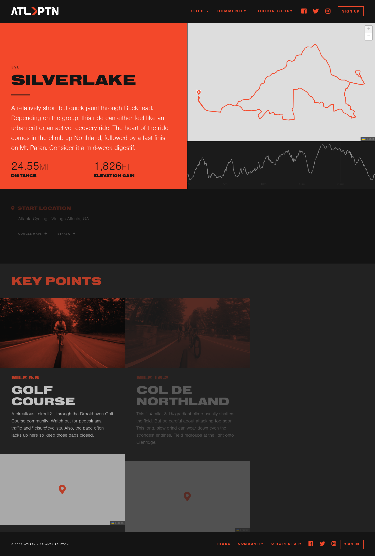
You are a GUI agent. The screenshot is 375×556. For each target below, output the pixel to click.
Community (232, 11)
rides (223, 544)
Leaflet (368, 139)
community (251, 544)
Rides (196, 11)
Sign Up (351, 11)
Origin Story (275, 11)
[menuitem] (198, 11)
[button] (198, 92)
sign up (352, 544)
